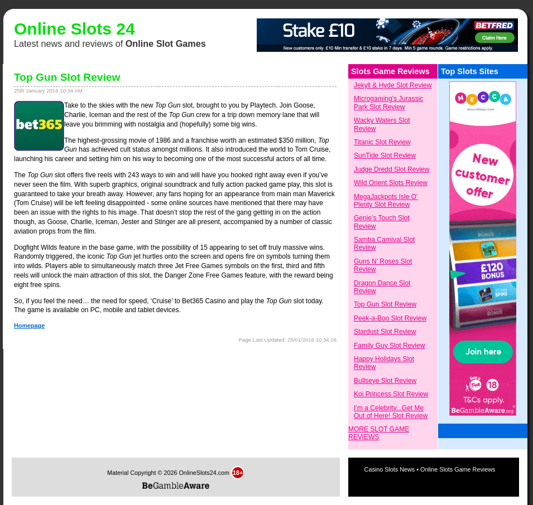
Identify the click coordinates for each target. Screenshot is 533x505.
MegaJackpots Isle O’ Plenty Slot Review (386, 200)
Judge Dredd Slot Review (391, 169)
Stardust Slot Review (385, 332)
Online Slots (63, 29)
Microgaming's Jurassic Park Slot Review (388, 102)
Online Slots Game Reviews (457, 469)
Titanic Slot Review (382, 142)
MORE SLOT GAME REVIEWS (378, 433)
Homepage (29, 325)
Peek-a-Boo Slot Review (390, 318)
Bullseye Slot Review (385, 381)
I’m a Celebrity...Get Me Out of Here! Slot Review (391, 412)
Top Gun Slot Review (385, 304)
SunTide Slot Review (385, 155)
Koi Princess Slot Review (391, 394)
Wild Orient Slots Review (391, 183)
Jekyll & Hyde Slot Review (392, 85)
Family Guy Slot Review (389, 345)
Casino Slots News (390, 469)
